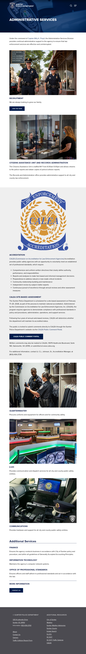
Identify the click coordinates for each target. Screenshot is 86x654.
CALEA (49, 643)
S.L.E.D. (49, 634)
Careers (15, 638)
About (15, 632)
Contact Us (16, 635)
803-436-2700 (26, 625)
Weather (49, 623)
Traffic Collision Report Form (22, 640)
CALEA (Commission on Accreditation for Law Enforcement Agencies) (36, 259)
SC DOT (49, 637)
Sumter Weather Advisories (56, 625)
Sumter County (52, 628)
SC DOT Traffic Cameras (55, 640)
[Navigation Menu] (75, 5)
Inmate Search (52, 631)
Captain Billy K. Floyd (36, 38)
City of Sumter (51, 620)
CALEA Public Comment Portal (50, 330)
